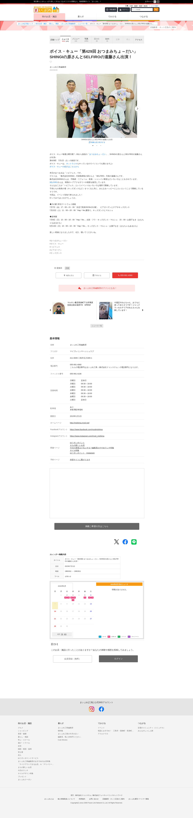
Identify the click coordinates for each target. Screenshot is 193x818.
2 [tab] (97, 145)
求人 (19, 755)
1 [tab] (93, 145)
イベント (101, 728)
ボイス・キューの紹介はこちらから (64, 167)
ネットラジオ (71, 164)
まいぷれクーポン (25, 780)
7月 (62, 634)
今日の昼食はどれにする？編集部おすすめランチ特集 (92, 448)
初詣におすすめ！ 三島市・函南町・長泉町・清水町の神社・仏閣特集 (116, 731)
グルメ (20, 728)
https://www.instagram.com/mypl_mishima (87, 436)
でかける (112, 16)
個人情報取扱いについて (66, 799)
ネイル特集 (74, 450)
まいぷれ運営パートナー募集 (138, 799)
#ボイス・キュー (57, 244)
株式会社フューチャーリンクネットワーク (108, 795)
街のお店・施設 (49, 16)
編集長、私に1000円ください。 (70, 737)
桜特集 (60, 731)
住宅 (19, 746)
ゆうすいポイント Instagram (82, 453)
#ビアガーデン (56, 250)
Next (137, 108)
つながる (144, 16)
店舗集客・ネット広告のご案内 (163, 27)
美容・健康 (22, 734)
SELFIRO (54, 182)
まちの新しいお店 (77, 445)
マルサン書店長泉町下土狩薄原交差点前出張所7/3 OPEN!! (79, 304)
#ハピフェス (55, 247)
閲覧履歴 (113, 9)
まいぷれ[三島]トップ (25, 24)
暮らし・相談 (54, 24)
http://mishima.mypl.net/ (79, 423)
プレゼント (22, 777)
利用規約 (82, 799)
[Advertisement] (97, 686)
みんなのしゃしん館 (145, 731)
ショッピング (23, 731)
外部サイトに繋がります (80, 460)
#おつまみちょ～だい (58, 241)
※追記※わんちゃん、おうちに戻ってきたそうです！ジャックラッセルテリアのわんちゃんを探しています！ (128, 306)
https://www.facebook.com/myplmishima (86, 429)
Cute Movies (62, 740)
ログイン (125, 9)
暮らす (81, 16)
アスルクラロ (103, 734)
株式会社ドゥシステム (83, 795)
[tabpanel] (96, 109)
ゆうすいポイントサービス (28, 758)
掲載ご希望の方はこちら (96, 526)
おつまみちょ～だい (97, 154)
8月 (65, 634)
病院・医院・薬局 (25, 749)
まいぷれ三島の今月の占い (68, 734)
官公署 (20, 752)
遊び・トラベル (24, 743)
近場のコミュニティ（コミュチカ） (151, 728)
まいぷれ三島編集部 (68, 24)
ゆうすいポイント (77, 443)
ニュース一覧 (83, 24)
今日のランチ (23, 770)
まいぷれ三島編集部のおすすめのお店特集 (34, 761)
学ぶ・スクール (24, 740)
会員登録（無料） (72, 659)
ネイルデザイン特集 (25, 773)
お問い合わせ (94, 799)
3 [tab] (100, 145)
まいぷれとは (49, 799)
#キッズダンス (56, 253)
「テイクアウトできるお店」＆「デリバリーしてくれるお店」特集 (36, 764)
